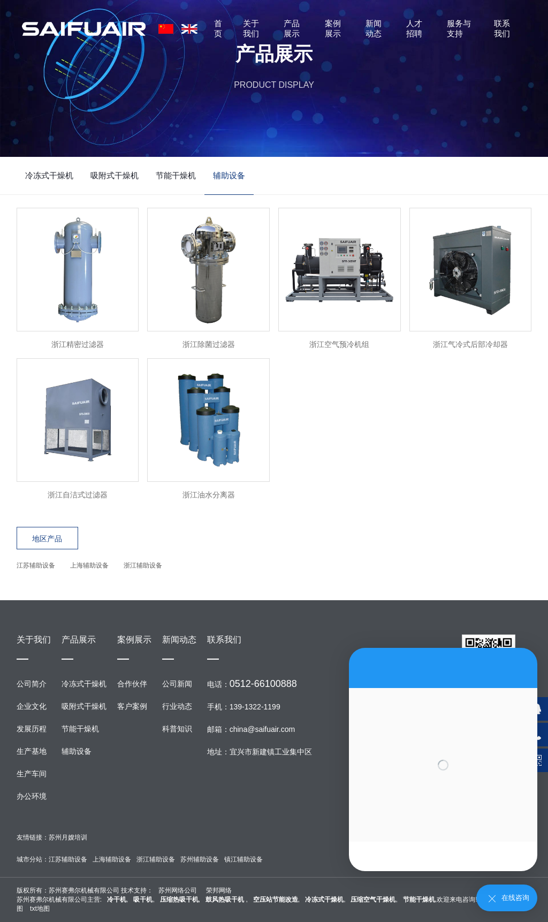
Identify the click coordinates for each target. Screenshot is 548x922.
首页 (218, 28)
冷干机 (116, 899)
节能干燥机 (176, 175)
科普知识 (177, 728)
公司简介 (32, 683)
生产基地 (32, 751)
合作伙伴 (132, 683)
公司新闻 (177, 683)
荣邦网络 (219, 890)
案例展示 (333, 28)
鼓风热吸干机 (226, 899)
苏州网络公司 (177, 890)
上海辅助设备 (89, 565)
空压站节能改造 (275, 899)
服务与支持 (459, 28)
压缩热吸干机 (179, 899)
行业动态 (177, 706)
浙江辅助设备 (143, 565)
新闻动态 (374, 28)
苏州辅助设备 (199, 859)
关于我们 (251, 28)
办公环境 (32, 796)
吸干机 (143, 899)
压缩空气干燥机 (373, 899)
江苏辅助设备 (36, 565)
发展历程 (32, 728)
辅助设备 (229, 175)
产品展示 (292, 28)
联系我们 (502, 28)
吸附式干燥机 (114, 175)
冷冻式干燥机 (49, 175)
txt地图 (40, 908)
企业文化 (32, 706)
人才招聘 (414, 28)
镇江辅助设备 (243, 859)
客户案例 (132, 706)
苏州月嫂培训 (68, 837)
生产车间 (32, 773)
